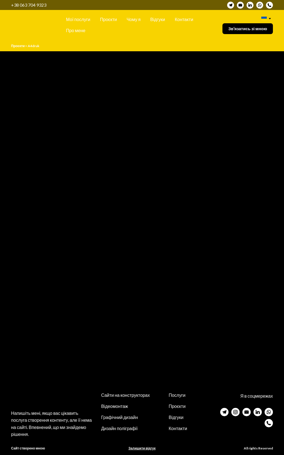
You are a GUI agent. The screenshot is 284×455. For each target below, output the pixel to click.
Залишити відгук (142, 448)
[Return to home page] (30, 24)
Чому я (133, 19)
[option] (264, 19)
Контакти (184, 19)
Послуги (177, 395)
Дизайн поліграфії (119, 428)
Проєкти (108, 19)
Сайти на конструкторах (125, 395)
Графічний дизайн (119, 417)
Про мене (75, 30)
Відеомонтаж (114, 406)
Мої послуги (78, 19)
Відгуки (157, 19)
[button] (230, 5)
